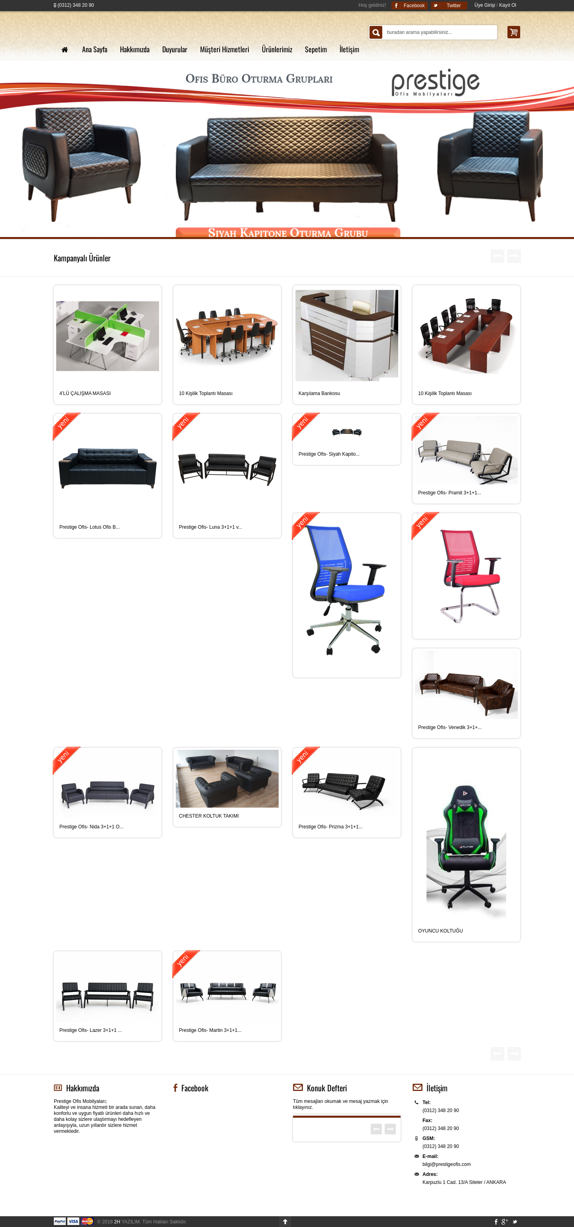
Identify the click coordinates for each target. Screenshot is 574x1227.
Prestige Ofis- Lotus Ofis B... (89, 527)
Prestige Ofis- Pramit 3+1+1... (449, 493)
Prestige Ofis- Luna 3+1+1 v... (210, 527)
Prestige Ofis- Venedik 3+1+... (450, 727)
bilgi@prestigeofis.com (447, 1164)
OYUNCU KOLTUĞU (440, 931)
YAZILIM (127, 1222)
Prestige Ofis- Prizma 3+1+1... (331, 827)
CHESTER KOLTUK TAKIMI (209, 816)
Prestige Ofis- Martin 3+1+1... (210, 1030)
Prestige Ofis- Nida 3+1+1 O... (91, 827)
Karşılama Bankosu (319, 393)
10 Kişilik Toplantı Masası (206, 393)
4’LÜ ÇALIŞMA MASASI (85, 393)
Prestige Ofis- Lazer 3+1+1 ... (90, 1030)
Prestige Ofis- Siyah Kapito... (329, 454)
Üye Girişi (484, 5)
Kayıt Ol (507, 5)
